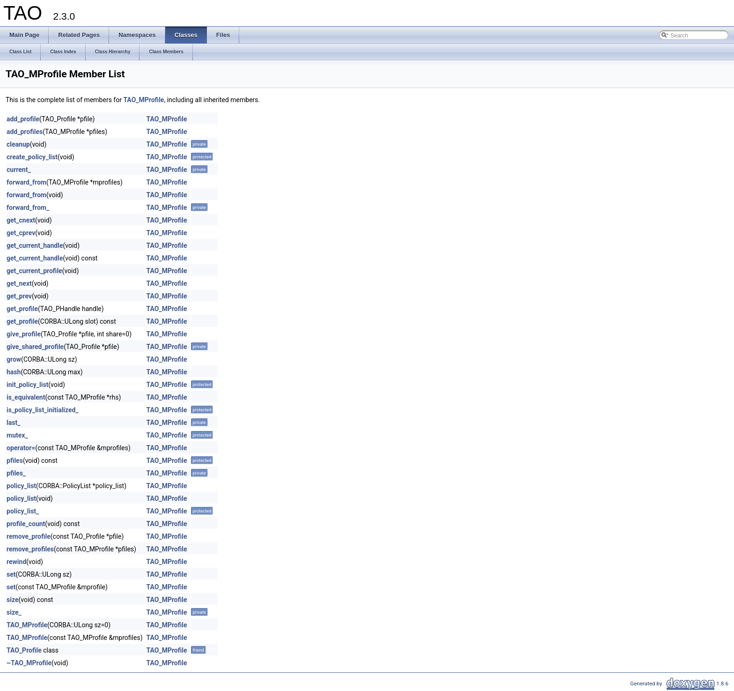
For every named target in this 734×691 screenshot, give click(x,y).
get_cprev (21, 233)
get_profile (22, 308)
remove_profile (29, 536)
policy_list (21, 486)
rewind (16, 561)
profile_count (26, 524)
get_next (19, 283)
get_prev (19, 296)
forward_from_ (28, 207)
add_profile (23, 119)
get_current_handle (35, 245)
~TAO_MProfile (29, 663)
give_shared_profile (35, 346)
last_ (13, 422)
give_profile (24, 334)
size (12, 599)
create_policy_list (32, 157)
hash (14, 372)
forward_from (26, 182)
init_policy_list (27, 384)
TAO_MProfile (143, 100)
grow (14, 359)
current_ (19, 169)
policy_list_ (23, 511)
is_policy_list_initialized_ (43, 410)
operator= (21, 448)
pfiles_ (16, 473)
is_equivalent (26, 397)
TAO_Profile (24, 650)
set (11, 574)
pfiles (15, 460)
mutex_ (17, 435)
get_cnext (21, 220)
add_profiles (25, 131)
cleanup (18, 144)
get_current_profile (34, 271)
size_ (14, 612)
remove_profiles (30, 549)
